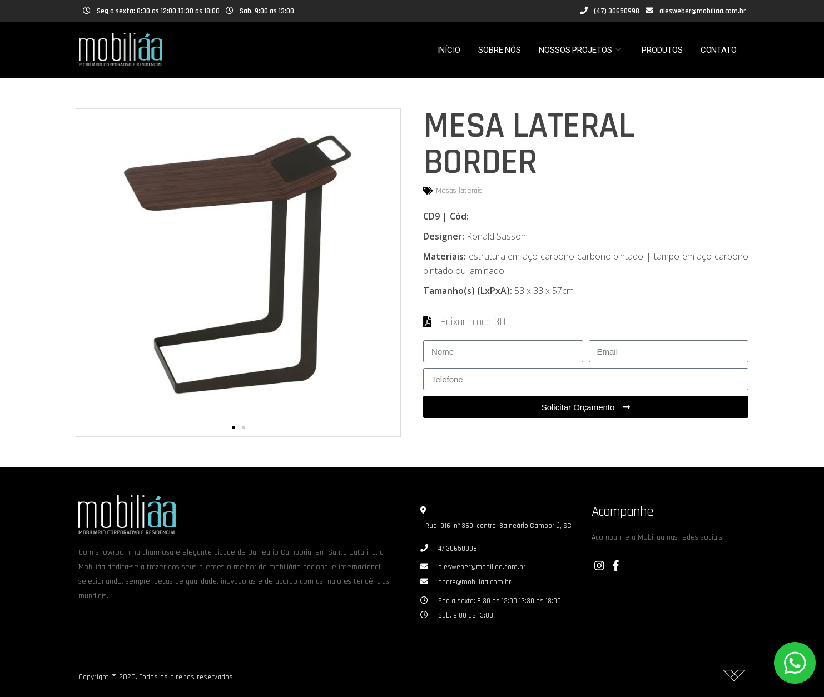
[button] (233, 427)
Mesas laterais (459, 191)
